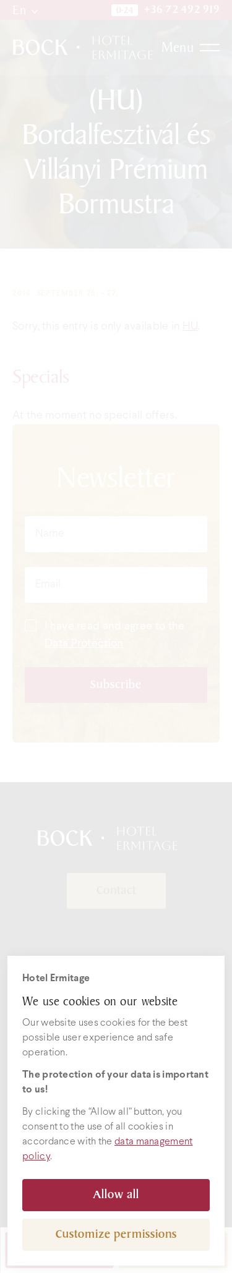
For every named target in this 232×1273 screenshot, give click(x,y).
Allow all (116, 1195)
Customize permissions (116, 1234)
